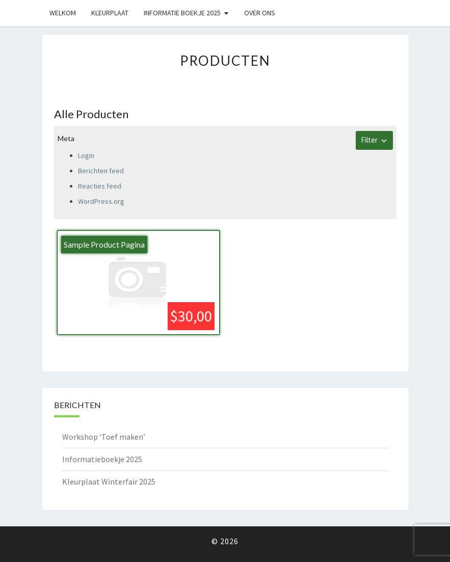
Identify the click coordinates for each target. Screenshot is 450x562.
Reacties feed (99, 186)
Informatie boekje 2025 (182, 12)
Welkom (62, 12)
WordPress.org (101, 201)
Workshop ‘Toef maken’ (103, 437)
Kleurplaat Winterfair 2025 (108, 481)
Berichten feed (101, 170)
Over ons (259, 12)
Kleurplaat (109, 12)
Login (86, 155)
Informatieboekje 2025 (102, 459)
